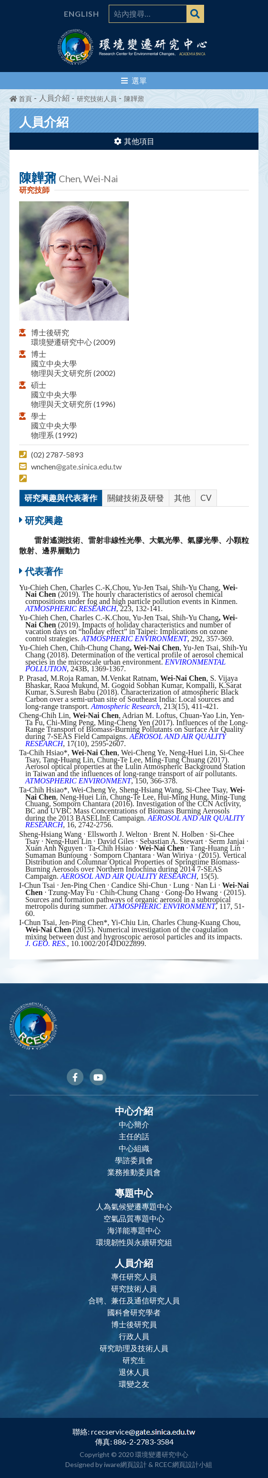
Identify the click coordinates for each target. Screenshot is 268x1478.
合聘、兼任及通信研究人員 (134, 1300)
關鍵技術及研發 (135, 498)
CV (206, 498)
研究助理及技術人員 (134, 1348)
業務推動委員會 (134, 1172)
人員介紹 (134, 1262)
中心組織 (134, 1148)
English (81, 14)
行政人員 (134, 1336)
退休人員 (134, 1372)
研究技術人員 (97, 98)
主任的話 (134, 1136)
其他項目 (134, 141)
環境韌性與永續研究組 (134, 1242)
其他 (182, 498)
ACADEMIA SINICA (192, 54)
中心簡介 (134, 1124)
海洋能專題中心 (134, 1230)
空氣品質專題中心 (134, 1218)
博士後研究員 (134, 1324)
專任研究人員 (134, 1276)
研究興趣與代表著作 (60, 498)
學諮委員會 (134, 1160)
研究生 (134, 1360)
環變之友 (134, 1384)
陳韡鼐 (134, 98)
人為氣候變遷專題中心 (134, 1206)
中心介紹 (134, 1110)
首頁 (21, 98)
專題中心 (134, 1192)
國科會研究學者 (134, 1312)
